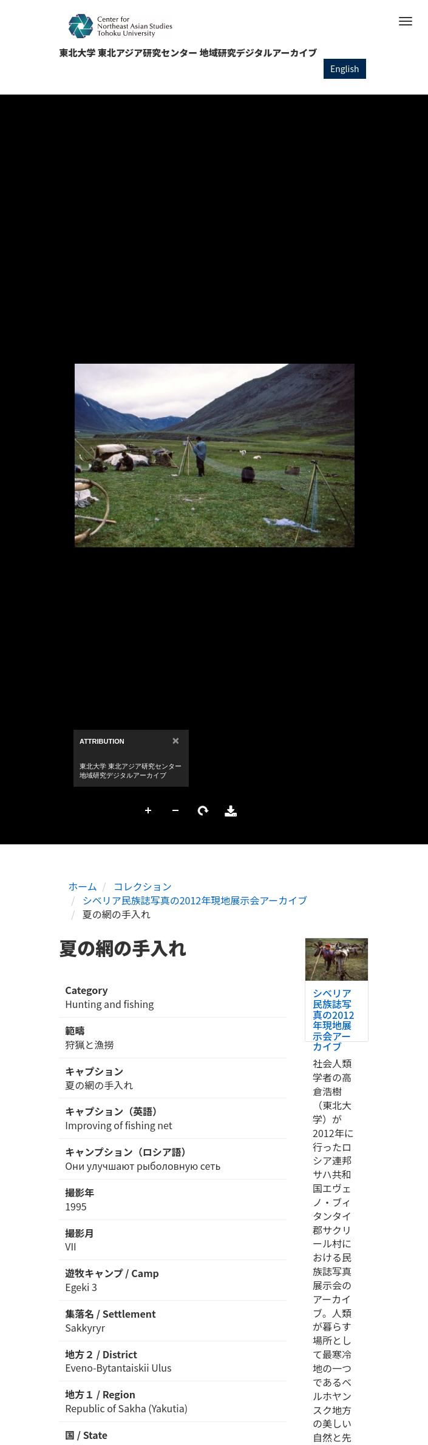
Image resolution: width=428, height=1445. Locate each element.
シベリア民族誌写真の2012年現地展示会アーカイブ (195, 900)
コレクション (143, 886)
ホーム (82, 886)
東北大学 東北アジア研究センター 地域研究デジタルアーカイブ (188, 52)
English (344, 68)
